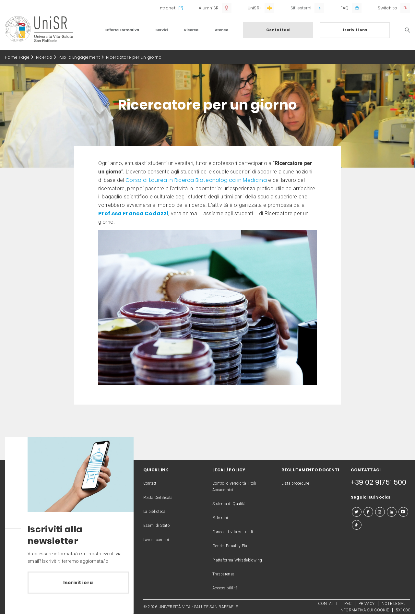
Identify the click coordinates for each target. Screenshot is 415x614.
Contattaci (278, 29)
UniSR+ (255, 8)
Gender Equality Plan (231, 546)
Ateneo (221, 29)
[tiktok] (357, 525)
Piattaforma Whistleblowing (237, 560)
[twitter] (357, 512)
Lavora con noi (156, 539)
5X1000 (403, 610)
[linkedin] (392, 512)
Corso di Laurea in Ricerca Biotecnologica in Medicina (196, 180)
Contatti (150, 483)
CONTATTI (327, 603)
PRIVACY (367, 603)
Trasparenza (223, 574)
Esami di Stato (156, 525)
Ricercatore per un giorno (134, 57)
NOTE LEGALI (394, 603)
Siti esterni (300, 8)
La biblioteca (154, 511)
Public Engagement (79, 57)
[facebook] (368, 512)
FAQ (344, 8)
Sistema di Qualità (228, 504)
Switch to (387, 8)
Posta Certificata (158, 497)
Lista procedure (295, 483)
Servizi (162, 29)
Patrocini (220, 517)
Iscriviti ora (355, 29)
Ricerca (191, 29)
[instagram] (380, 512)
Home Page (17, 57)
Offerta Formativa (122, 29)
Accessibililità (225, 588)
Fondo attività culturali (232, 532)
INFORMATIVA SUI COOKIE (364, 610)
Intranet (167, 8)
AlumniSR (208, 8)
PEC (348, 603)
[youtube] (403, 512)
